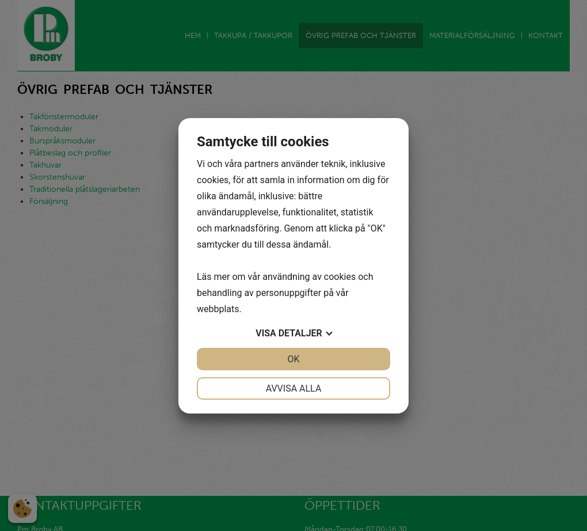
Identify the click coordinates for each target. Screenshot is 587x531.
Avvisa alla (294, 388)
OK (293, 359)
